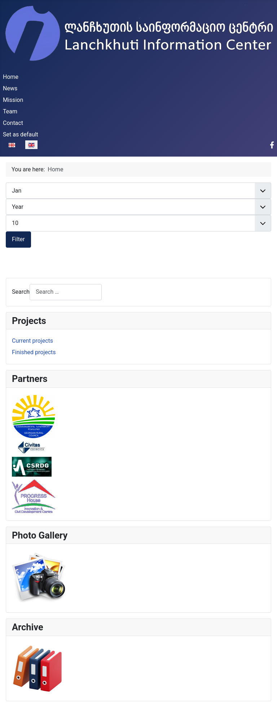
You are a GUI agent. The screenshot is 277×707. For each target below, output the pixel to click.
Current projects (32, 340)
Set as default (20, 134)
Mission (13, 99)
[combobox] (66, 292)
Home (10, 76)
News (10, 88)
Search (21, 291)
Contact (13, 123)
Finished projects (34, 352)
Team (10, 111)
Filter (18, 239)
